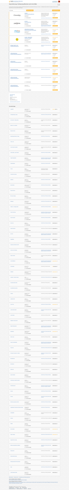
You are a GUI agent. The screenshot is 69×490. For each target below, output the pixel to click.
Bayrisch (25, 482)
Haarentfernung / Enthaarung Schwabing (46, 206)
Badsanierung (14, 482)
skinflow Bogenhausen (17, 54)
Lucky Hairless (12, 315)
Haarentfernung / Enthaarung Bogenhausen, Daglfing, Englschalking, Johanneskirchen (46, 25)
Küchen (42, 482)
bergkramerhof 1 (33, 86)
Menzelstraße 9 (33, 24)
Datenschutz (17, 487)
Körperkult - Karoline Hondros (14, 277)
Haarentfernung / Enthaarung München (24, 477)
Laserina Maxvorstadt (13, 309)
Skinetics (11, 418)
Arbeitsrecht (56, 482)
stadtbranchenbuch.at (20, 488)
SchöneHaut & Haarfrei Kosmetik (14, 380)
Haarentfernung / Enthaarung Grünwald (45, 179)
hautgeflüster (12, 239)
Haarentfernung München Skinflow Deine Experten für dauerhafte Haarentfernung (13, 98)
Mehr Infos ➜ (55, 17)
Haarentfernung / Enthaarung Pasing (45, 69)
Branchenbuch (11, 477)
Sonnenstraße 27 (33, 16)
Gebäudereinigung (28, 482)
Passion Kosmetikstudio (13, 342)
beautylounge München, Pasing (14, 136)
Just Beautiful (12, 266)
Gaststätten (21, 482)
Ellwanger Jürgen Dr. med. (17, 46)
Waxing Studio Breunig (13, 456)
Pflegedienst (48, 482)
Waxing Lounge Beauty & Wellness (15, 445)
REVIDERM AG (12, 358)
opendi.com (29, 488)
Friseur (19, 482)
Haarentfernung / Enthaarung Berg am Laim (46, 201)
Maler (44, 482)
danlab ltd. (11, 179)
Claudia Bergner (12, 163)
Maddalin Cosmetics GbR (13, 320)
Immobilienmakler (33, 482)
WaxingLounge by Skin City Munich (15, 461)
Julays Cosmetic (12, 255)
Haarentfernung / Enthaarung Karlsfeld (45, 163)
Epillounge (11, 201)
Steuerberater (17, 483)
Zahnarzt (21, 483)
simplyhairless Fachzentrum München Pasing (16, 407)
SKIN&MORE (12, 412)
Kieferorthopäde (38, 482)
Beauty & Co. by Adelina (13, 125)
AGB (20, 487)
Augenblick (12, 109)
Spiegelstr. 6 (33, 70)
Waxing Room (12, 450)
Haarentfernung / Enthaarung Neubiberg (46, 217)
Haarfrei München (12, 228)
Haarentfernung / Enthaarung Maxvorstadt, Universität (46, 45)
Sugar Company (12, 434)
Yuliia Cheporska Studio (13, 472)
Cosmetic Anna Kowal (13, 174)
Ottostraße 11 (33, 45)
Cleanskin (33, 14)
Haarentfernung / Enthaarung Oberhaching (46, 114)
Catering (17, 482)
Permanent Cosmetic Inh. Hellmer (15, 353)
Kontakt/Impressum (11, 487)
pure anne (33, 22)
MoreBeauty (12, 331)
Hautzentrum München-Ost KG (14, 244)
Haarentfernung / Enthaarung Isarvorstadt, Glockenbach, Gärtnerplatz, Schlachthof (46, 158)
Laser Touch (12, 304)
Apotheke (10, 482)
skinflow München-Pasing (17, 70)
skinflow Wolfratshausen (17, 86)
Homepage (54, 14)
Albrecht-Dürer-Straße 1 (33, 78)
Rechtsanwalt (52, 482)
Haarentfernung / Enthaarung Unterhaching (46, 77)
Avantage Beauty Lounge (13, 114)
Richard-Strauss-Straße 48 (33, 53)
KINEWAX (11, 271)
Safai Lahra (12, 369)
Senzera (11, 396)
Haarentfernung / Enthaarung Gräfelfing (45, 152)
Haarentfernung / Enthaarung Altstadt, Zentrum (46, 277)
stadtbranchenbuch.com (12, 488)
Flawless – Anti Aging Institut (14, 206)
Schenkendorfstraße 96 (33, 40)
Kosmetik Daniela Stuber (13, 282)
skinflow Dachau (17, 62)
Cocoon (11, 168)
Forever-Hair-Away (13, 212)
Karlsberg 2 (33, 62)
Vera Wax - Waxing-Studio (33, 38)
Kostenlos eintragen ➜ (56, 10)
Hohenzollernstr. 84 (33, 32)
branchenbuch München (16, 1)
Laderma (11, 293)
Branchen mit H (16, 477)
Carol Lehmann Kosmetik (13, 147)
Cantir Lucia (12, 141)
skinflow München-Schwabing (33, 30)
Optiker (46, 482)
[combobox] (9, 10)
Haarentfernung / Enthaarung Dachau (45, 61)
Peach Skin (12, 347)
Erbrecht (10, 483)
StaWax (11, 423)
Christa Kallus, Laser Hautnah (14, 152)
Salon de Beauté (12, 374)
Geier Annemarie (12, 217)
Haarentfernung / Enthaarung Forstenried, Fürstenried (46, 353)
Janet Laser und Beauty (13, 250)
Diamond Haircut (12, 190)
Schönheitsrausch (12, 385)
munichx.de (25, 488)
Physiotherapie (13, 483)
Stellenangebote (24, 487)
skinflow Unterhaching (17, 78)
